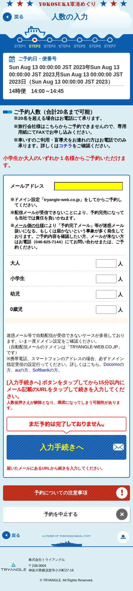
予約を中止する (61, 514)
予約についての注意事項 (60, 492)
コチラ (65, 145)
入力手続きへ (62, 447)
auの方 (21, 370)
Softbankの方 (45, 370)
